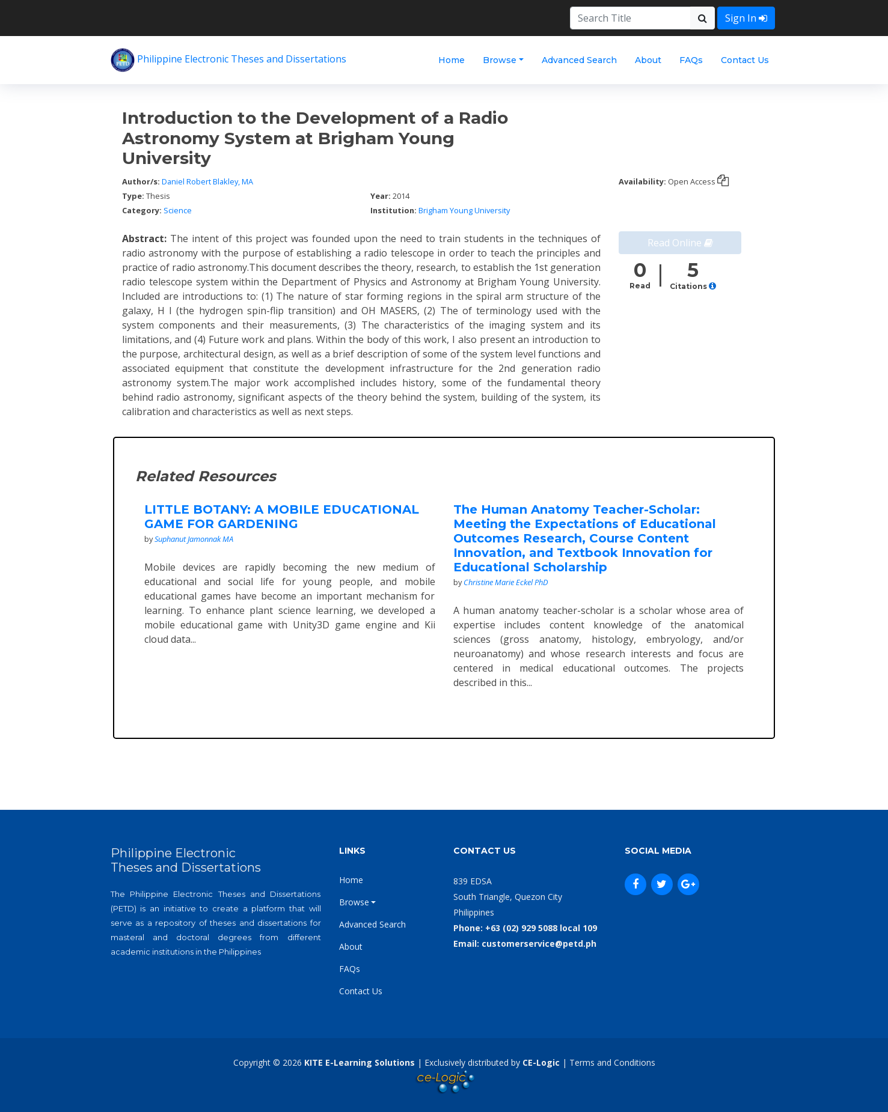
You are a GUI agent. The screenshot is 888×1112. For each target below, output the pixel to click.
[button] (712, 286)
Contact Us (745, 60)
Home (451, 60)
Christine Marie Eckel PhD (506, 582)
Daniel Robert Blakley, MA (207, 181)
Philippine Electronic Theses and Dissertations (228, 60)
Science (178, 210)
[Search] (630, 18)
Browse (499, 60)
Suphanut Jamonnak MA (194, 538)
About (648, 60)
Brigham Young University (464, 210)
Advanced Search (579, 60)
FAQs (691, 60)
